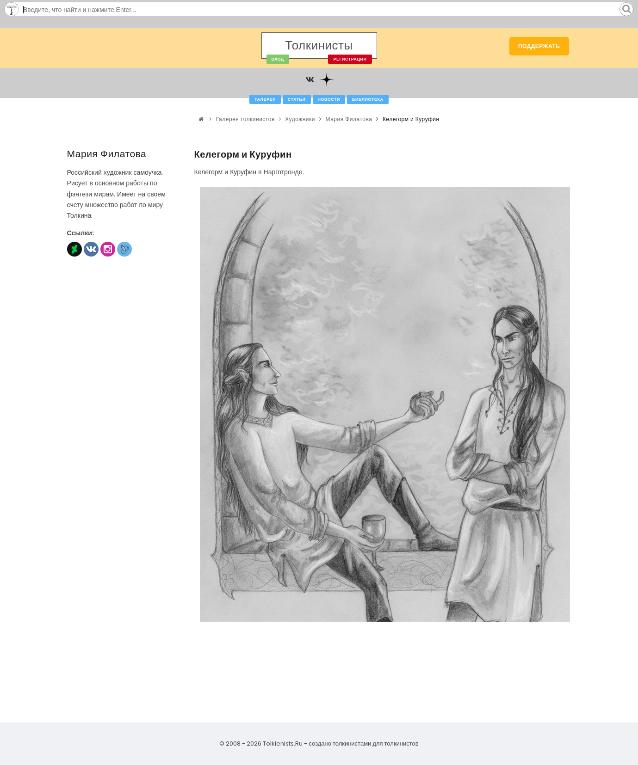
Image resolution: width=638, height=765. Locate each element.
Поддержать (539, 46)
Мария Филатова (349, 119)
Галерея (264, 99)
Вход (278, 59)
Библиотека (367, 99)
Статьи (297, 99)
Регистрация (349, 59)
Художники (300, 119)
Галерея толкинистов (245, 119)
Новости (329, 99)
